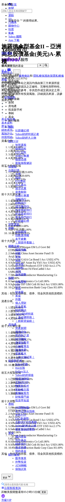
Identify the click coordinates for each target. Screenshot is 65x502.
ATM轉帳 (21, 465)
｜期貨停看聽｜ (25, 242)
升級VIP (6, 500)
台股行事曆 (22, 155)
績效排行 (20, 443)
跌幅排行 (20, 202)
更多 (7, 476)
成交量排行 (22, 206)
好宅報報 (20, 339)
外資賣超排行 (23, 213)
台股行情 (13, 170)
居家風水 (20, 353)
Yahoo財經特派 (24, 313)
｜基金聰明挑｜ (25, 317)
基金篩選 (20, 447)
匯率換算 (20, 458)
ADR (18, 271)
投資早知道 (22, 400)
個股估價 (20, 159)
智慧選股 (20, 144)
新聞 (11, 278)
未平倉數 (20, 238)
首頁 (11, 126)
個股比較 (20, 148)
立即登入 (6, 72)
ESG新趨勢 (22, 418)
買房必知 (20, 331)
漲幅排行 (20, 199)
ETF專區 (20, 181)
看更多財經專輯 (25, 429)
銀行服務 (13, 454)
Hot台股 (20, 367)
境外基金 (20, 440)
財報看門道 (22, 396)
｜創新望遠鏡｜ (25, 320)
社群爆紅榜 (22, 130)
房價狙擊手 (22, 342)
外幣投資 (20, 461)
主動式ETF (21, 382)
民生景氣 (20, 306)
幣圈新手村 (22, 385)
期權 (11, 228)
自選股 (12, 166)
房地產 (12, 324)
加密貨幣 (20, 274)
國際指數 (20, 249)
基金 (11, 432)
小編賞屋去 (22, 346)
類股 (18, 177)
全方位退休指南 (25, 411)
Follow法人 (22, 371)
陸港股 (19, 292)
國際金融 (13, 246)
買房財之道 (22, 335)
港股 (18, 260)
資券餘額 (20, 191)
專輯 (11, 404)
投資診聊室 (22, 378)
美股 (18, 256)
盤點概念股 (22, 389)
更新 (44, 492)
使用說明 (9, 97)
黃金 (18, 295)
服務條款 (24, 75)
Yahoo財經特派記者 (27, 134)
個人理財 (20, 302)
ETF (17, 285)
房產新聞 (20, 328)
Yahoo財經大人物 (25, 137)
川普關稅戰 (22, 407)
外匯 (18, 253)
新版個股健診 (23, 163)
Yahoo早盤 (21, 364)
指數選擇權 (22, 235)
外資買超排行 (23, 210)
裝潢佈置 (20, 349)
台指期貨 (20, 231)
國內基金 (20, 436)
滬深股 (19, 264)
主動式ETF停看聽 (26, 422)
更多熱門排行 (23, 217)
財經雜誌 (20, 310)
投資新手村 (15, 360)
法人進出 (20, 184)
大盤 (18, 173)
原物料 (19, 267)
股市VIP (13, 141)
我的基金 (20, 451)
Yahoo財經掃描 (24, 375)
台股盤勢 (20, 281)
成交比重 (20, 188)
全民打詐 (20, 414)
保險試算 (20, 469)
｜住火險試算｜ (25, 357)
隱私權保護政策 (43, 75)
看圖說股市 (22, 393)
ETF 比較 (20, 152)
